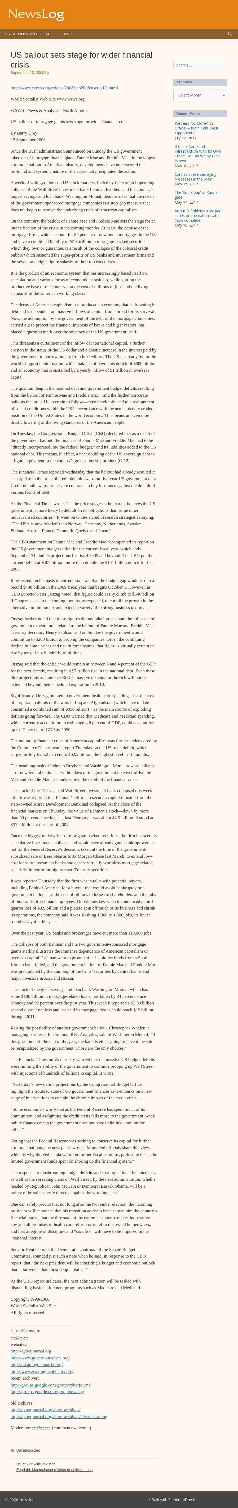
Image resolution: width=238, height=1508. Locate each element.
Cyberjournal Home (28, 34)
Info (67, 34)
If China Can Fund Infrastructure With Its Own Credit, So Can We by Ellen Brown (198, 154)
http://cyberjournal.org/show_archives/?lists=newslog (59, 1416)
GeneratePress (181, 1499)
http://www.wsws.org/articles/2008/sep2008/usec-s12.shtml (64, 87)
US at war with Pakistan (35, 1464)
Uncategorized (28, 1450)
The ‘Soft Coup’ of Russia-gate (197, 195)
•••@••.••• (20, 1337)
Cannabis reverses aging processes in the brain (195, 177)
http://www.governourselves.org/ (40, 1357)
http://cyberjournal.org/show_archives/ (46, 1409)
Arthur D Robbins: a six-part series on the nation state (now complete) (198, 215)
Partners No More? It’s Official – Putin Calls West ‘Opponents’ (196, 128)
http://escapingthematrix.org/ (37, 1364)
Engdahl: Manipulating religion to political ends (54, 1470)
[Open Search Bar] (230, 34)
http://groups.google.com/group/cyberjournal (51, 1385)
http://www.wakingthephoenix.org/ (42, 1371)
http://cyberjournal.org (31, 1351)
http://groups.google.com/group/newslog (47, 1391)
